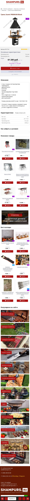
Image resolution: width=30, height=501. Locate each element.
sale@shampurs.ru (6, 469)
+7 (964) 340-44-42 (6, 476)
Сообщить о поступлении (15, 71)
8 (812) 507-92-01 (12, 484)
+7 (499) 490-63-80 (6, 473)
